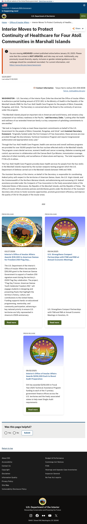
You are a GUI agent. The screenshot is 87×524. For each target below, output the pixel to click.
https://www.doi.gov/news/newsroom (25, 65)
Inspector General (52, 474)
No (18, 433)
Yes (9, 433)
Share (77, 28)
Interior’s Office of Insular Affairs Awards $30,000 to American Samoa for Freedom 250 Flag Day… (22, 257)
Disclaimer (6, 474)
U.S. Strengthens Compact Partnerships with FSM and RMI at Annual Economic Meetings (63, 257)
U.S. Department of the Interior (43, 16)
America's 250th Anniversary (21, 8)
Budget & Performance (54, 458)
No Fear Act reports (53, 477)
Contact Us (6, 466)
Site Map (5, 485)
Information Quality (9, 477)
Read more (11, 322)
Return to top (7, 448)
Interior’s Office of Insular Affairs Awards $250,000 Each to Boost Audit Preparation (41, 376)
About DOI (6, 458)
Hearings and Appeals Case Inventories (61, 470)
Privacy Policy (7, 481)
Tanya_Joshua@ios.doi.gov (74, 91)
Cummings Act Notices (54, 462)
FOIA (47, 466)
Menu (83, 16)
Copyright (6, 470)
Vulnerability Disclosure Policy (14, 489)
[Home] (4, 16)
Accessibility (7, 462)
